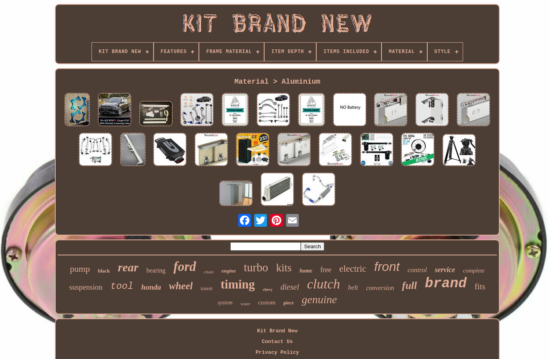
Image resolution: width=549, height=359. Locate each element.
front (387, 266)
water (245, 303)
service (445, 270)
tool (121, 286)
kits (284, 268)
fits (480, 286)
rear (128, 267)
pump (80, 269)
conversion (380, 287)
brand (446, 284)
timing (237, 284)
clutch (323, 284)
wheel (181, 286)
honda (151, 287)
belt (353, 287)
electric (352, 269)
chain (209, 271)
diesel (289, 286)
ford (184, 266)
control (417, 270)
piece (288, 303)
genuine (319, 299)
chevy (268, 289)
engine (229, 271)
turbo (256, 267)
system (225, 303)
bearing (155, 270)
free (325, 270)
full (409, 285)
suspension (85, 287)
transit (206, 288)
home (306, 271)
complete (474, 270)
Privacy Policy (277, 352)
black (104, 271)
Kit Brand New (277, 331)
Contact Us (277, 342)
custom (266, 302)
